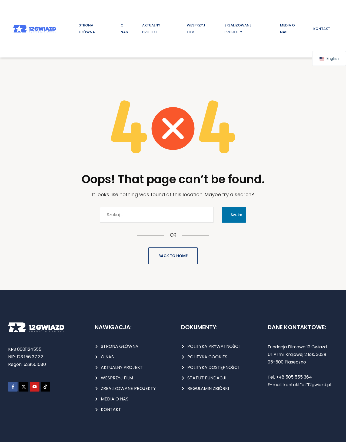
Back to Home (173, 256)
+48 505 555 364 (293, 377)
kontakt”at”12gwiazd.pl (307, 385)
